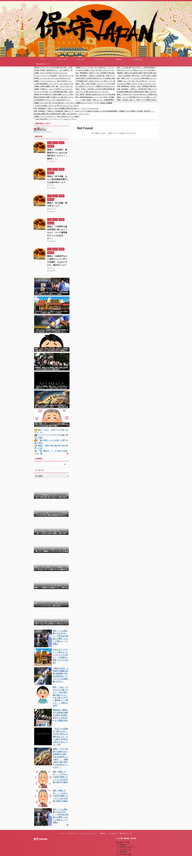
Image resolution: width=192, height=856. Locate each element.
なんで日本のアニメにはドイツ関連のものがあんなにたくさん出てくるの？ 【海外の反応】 (96, 86)
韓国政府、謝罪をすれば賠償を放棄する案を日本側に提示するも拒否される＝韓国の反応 (137, 73)
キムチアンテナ (61, 59)
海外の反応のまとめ (127, 843)
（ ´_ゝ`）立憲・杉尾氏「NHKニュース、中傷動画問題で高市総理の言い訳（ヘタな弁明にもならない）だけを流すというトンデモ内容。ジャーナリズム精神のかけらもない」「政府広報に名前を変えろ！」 (96, 100)
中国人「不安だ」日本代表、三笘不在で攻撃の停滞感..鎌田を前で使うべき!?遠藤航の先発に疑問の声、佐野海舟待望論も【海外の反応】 (96, 89)
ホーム (43, 59)
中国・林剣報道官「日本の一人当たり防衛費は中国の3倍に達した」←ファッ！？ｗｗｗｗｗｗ (96, 73)
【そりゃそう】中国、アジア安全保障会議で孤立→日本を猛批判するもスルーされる (54, 92)
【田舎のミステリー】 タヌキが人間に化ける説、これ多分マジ (54, 67)
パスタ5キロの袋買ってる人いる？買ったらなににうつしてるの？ (96, 70)
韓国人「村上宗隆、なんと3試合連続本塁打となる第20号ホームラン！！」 (58, 174)
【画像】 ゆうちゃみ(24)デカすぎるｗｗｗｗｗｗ (50, 73)
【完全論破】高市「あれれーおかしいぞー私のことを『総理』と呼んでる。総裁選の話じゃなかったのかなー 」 (96, 81)
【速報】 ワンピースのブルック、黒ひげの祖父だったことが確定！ (54, 81)
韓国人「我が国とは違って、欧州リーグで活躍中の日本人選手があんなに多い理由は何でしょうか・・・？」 (137, 100)
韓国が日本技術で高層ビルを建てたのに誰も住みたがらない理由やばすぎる (54, 97)
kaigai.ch (123, 823)
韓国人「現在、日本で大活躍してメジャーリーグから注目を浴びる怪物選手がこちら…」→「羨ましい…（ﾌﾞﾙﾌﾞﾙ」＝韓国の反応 (96, 84)
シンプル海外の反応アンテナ (131, 835)
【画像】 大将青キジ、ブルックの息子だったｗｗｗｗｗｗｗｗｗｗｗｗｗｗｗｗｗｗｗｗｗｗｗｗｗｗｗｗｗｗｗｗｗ (54, 89)
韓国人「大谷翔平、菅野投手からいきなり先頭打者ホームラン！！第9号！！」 (58, 152)
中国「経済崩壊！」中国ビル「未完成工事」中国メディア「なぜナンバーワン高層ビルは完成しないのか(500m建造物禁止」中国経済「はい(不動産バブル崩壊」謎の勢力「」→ (96, 75)
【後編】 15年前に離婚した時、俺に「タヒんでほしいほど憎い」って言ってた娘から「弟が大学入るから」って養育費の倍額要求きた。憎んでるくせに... (54, 86)
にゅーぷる (80, 59)
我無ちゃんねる (126, 840)
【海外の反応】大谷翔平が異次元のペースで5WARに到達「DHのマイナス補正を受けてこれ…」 (96, 78)
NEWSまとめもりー (127, 814)
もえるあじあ (137, 59)
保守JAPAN (40, 805)
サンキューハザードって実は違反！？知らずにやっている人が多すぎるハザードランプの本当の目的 (54, 75)
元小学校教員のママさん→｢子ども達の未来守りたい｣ (52, 100)
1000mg (118, 59)
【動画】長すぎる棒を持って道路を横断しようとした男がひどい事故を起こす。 (54, 94)
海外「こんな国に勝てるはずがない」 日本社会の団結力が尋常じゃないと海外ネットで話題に (137, 67)
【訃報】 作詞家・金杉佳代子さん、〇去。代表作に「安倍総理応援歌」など (54, 70)
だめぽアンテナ (126, 826)
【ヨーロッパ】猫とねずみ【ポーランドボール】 (92, 92)
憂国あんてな (125, 838)
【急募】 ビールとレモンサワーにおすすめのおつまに (52, 78)
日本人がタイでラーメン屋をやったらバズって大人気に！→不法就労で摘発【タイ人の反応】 (137, 70)
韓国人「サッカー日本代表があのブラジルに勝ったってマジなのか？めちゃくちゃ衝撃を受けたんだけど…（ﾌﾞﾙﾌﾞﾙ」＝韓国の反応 (137, 97)
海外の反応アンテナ (43, 64)
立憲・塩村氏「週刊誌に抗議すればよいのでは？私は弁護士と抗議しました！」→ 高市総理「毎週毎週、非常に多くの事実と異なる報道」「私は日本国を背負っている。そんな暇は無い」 (96, 94)
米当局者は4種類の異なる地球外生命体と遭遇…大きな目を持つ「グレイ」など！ (137, 92)
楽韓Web (123, 818)
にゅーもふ (99, 59)
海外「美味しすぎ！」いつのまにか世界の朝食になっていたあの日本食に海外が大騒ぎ (137, 78)
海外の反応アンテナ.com (130, 848)
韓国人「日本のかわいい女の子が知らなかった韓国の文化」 (137, 94)
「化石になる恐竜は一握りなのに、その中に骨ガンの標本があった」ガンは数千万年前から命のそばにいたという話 (137, 75)
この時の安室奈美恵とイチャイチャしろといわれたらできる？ (54, 84)
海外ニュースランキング (43, 132)
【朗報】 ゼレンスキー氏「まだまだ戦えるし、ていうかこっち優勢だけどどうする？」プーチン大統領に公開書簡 (96, 67)
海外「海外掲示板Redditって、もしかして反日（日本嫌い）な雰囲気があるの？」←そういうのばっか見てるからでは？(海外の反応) (96, 97)
